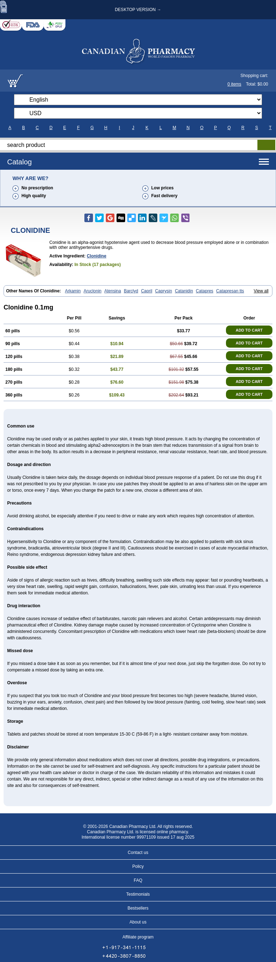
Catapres (204, 290)
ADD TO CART (249, 330)
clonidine (97, 256)
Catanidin (184, 290)
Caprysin (163, 290)
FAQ (138, 880)
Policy (138, 866)
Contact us (138, 852)
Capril (146, 290)
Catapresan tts (230, 290)
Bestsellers (138, 908)
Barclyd (131, 290)
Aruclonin (93, 290)
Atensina (112, 290)
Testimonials (138, 894)
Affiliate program (137, 937)
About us (137, 922)
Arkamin (73, 290)
